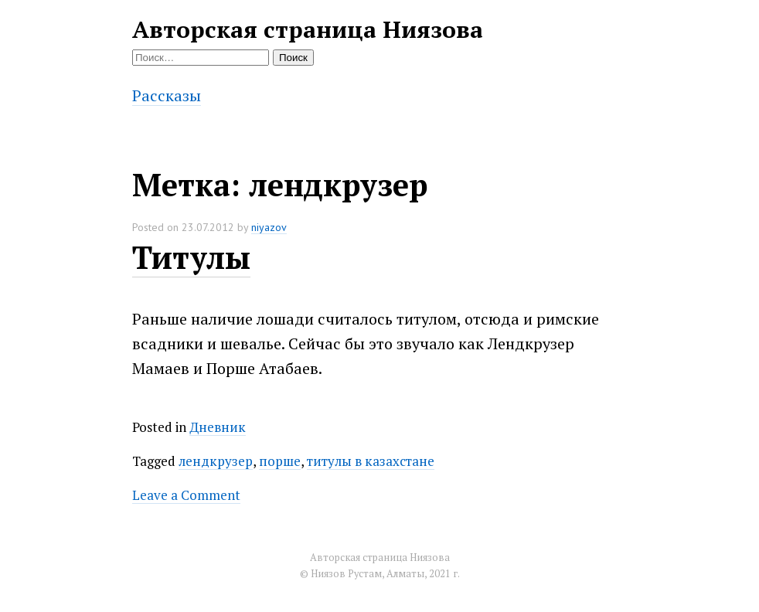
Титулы (191, 256)
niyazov (269, 227)
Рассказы (166, 95)
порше (280, 461)
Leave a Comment (186, 495)
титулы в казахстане (370, 461)
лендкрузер (216, 461)
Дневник (217, 427)
